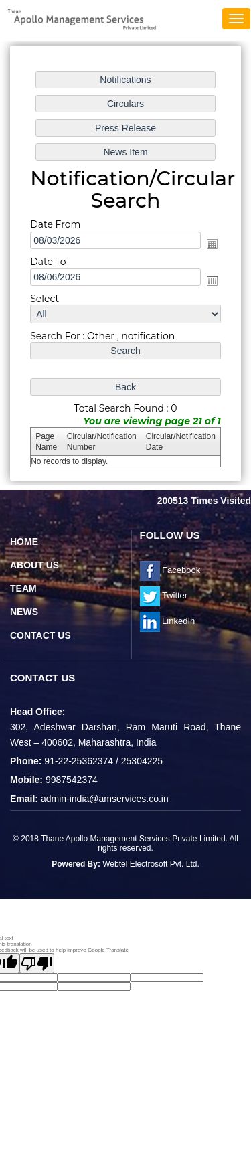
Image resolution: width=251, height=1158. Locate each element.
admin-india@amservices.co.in (105, 798)
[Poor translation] (36, 963)
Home (24, 541)
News (24, 611)
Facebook (170, 570)
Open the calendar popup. (212, 243)
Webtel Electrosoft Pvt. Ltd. (150, 864)
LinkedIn (167, 621)
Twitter (164, 595)
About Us (34, 565)
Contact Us (40, 635)
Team (23, 588)
